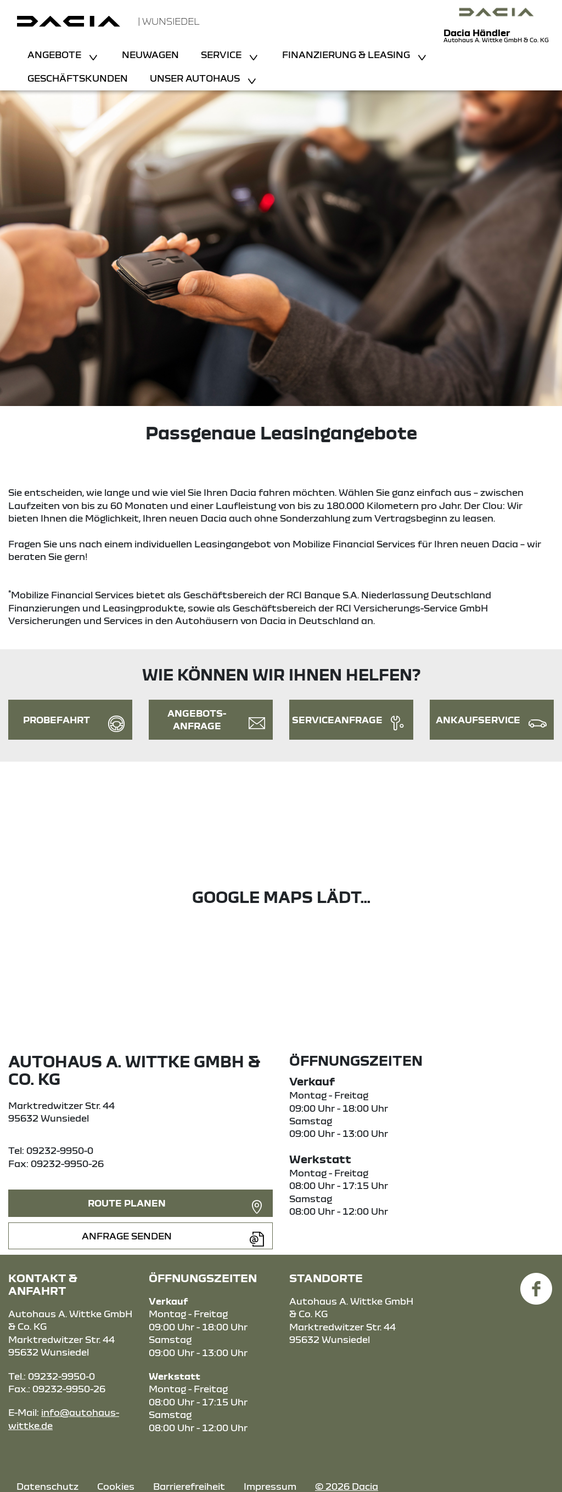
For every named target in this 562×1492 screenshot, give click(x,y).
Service (222, 54)
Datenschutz (47, 1486)
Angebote (55, 54)
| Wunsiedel (169, 21)
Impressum (270, 1486)
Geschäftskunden (77, 78)
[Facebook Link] (536, 1282)
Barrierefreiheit (189, 1486)
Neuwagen (150, 54)
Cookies (115, 1486)
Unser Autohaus (196, 78)
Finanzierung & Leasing (347, 54)
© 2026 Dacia (346, 1486)
